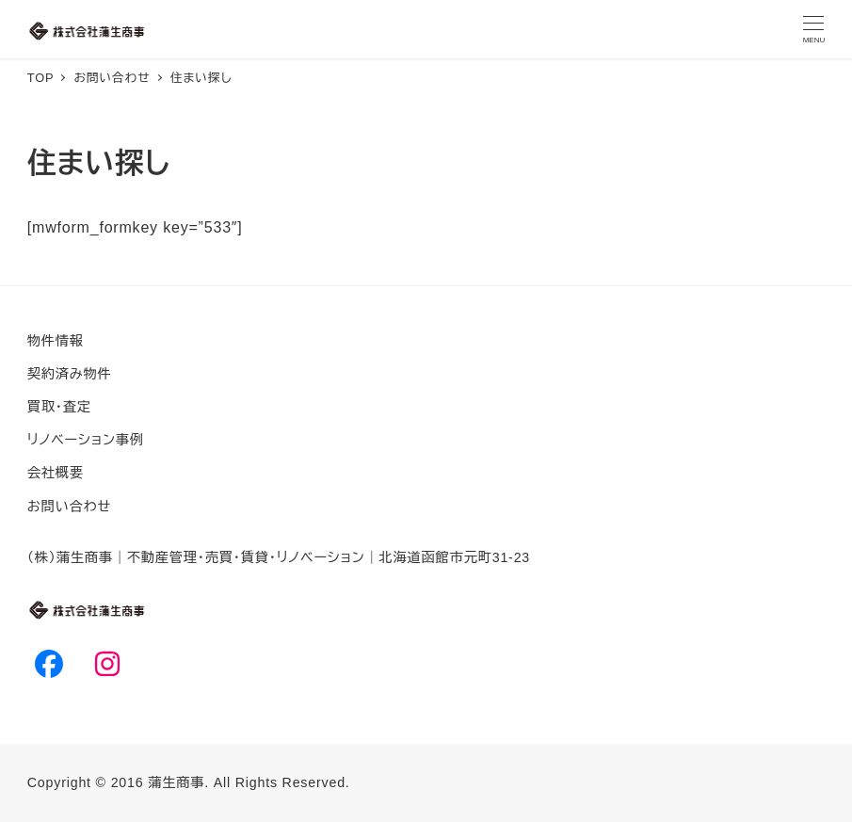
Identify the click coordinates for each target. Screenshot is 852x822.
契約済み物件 (69, 373)
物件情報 (55, 340)
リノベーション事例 (85, 439)
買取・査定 (59, 406)
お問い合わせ (69, 506)
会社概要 (55, 472)
